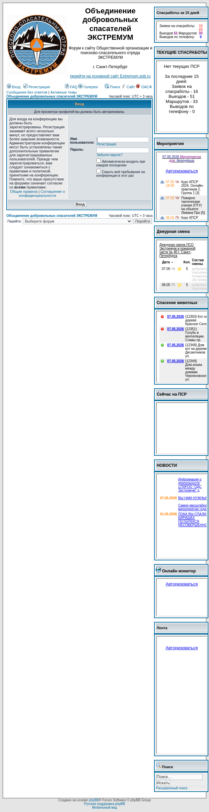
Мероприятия (170, 143)
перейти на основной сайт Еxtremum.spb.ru (110, 76)
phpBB (94, 800)
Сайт (128, 87)
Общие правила (24, 191)
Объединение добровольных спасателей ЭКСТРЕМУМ (51, 96)
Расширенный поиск (172, 788)
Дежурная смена (173, 231)
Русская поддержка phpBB (104, 804)
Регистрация (36, 87)
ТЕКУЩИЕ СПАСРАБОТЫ (182, 52)
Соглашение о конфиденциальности (42, 193)
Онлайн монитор (179, 571)
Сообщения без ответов (26, 92)
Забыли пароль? (110, 155)
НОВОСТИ (167, 465)
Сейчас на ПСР (172, 394)
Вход (13, 87)
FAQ (71, 87)
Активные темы (63, 92)
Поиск (112, 87)
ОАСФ (144, 87)
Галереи (87, 87)
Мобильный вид (104, 807)
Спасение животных (177, 302)
